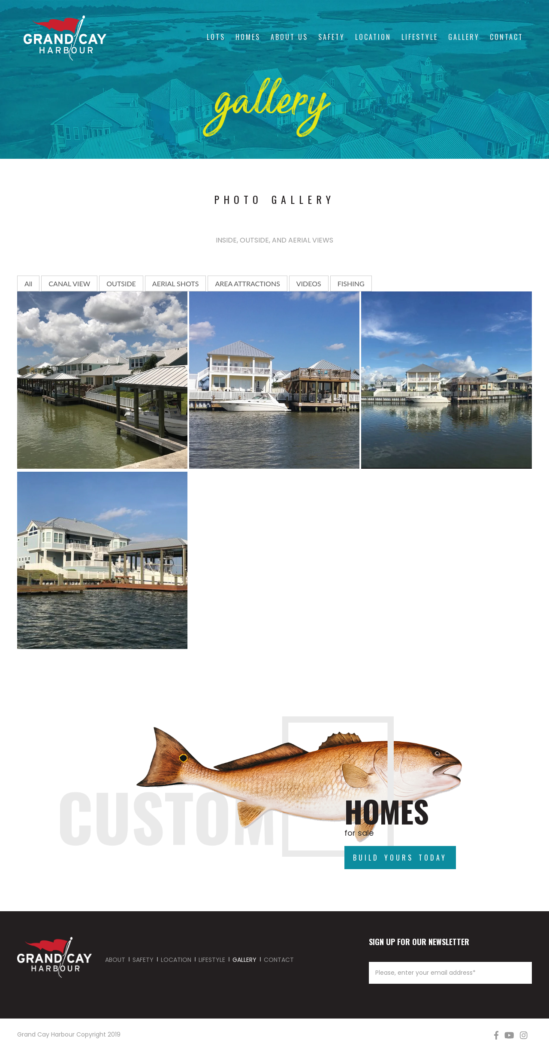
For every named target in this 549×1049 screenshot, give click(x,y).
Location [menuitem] (373, 37)
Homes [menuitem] (247, 37)
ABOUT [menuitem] (115, 959)
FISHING (351, 283)
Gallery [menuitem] (464, 37)
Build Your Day (261, 792)
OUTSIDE (121, 283)
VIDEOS (308, 283)
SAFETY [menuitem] (143, 959)
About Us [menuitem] (289, 37)
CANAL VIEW (69, 283)
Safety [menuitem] (331, 37)
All (28, 283)
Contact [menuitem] (506, 37)
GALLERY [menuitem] (244, 959)
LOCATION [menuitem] (176, 959)
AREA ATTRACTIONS (247, 283)
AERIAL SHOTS (175, 283)
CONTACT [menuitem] (279, 959)
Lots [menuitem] (216, 37)
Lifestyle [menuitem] (419, 37)
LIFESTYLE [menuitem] (212, 959)
